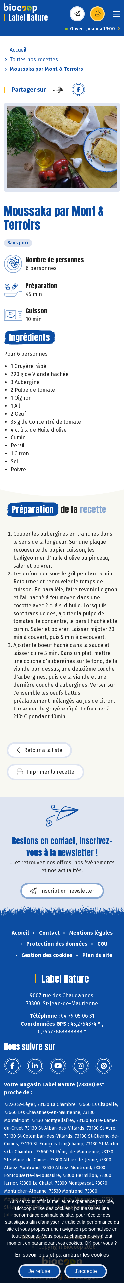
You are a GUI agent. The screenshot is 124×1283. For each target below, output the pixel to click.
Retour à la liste (39, 750)
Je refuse (39, 1271)
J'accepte (86, 1271)
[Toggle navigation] (116, 16)
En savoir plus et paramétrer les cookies (62, 1255)
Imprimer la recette (45, 772)
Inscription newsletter (62, 891)
